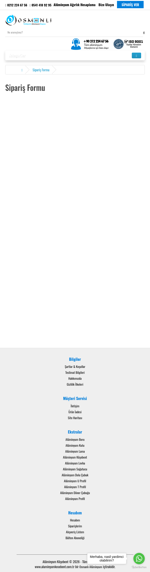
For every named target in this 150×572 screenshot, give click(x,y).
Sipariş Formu (41, 69)
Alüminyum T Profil (75, 486)
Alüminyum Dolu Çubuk (75, 474)
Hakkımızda (74, 378)
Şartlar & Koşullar (75, 366)
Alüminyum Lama (75, 451)
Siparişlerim (75, 525)
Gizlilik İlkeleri (75, 384)
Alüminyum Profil (75, 498)
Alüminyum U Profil (75, 480)
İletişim (75, 405)
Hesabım (75, 520)
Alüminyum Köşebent (75, 457)
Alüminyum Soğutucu (75, 469)
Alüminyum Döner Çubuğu (75, 492)
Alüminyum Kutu (75, 445)
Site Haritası (75, 417)
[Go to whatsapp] (139, 558)
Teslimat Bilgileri (75, 372)
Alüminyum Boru (75, 439)
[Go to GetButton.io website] (139, 567)
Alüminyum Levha (75, 463)
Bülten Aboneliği (75, 537)
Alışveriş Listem (75, 531)
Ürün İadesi (75, 411)
